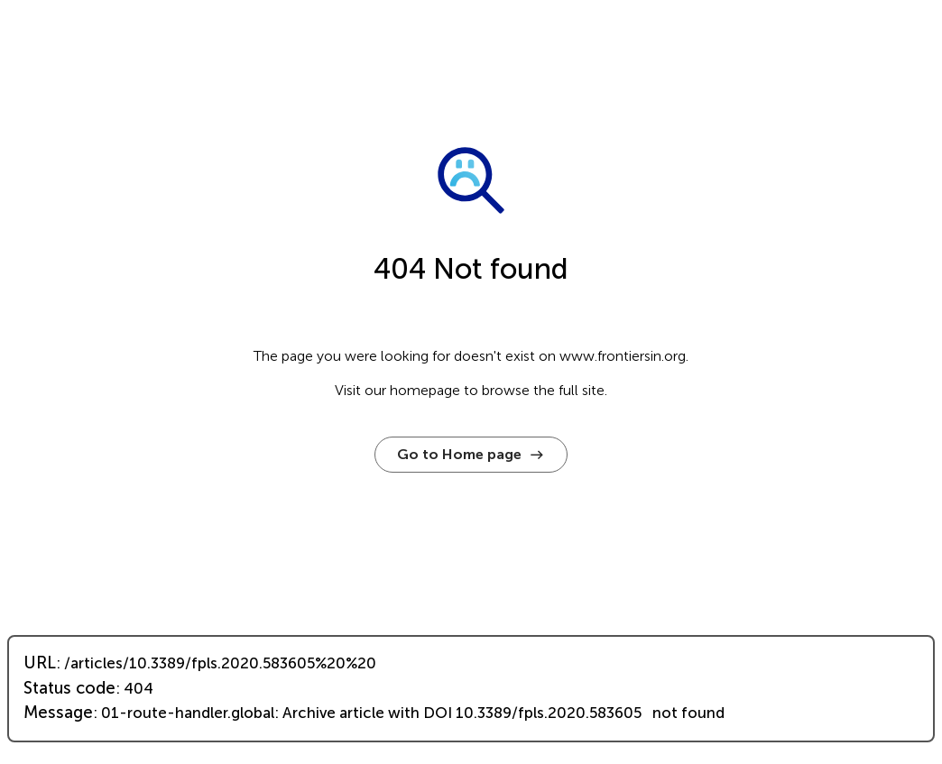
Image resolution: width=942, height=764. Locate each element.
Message (58, 713)
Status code (69, 688)
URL (39, 663)
